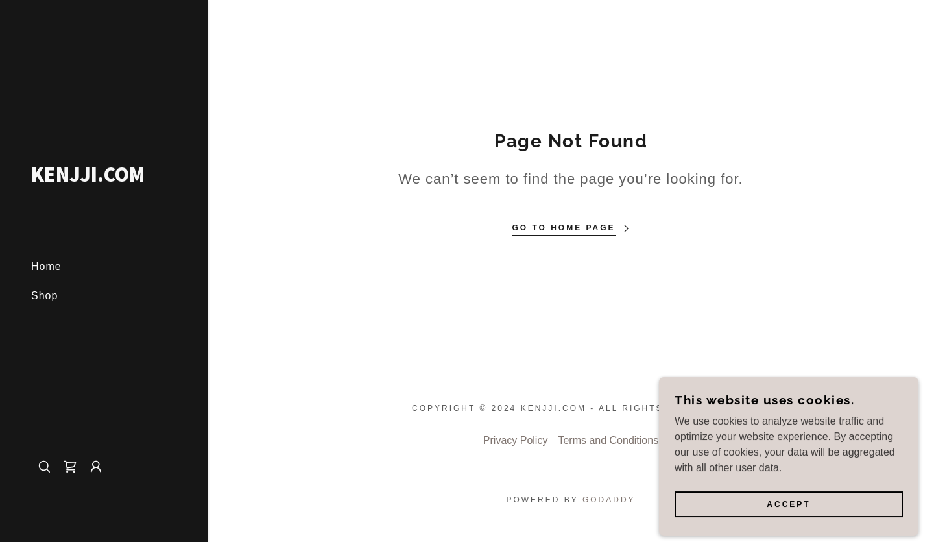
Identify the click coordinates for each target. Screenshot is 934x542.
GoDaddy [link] (609, 499)
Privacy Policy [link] (515, 440)
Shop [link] (44, 295)
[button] (96, 467)
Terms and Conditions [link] (608, 440)
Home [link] (46, 266)
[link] (103, 178)
